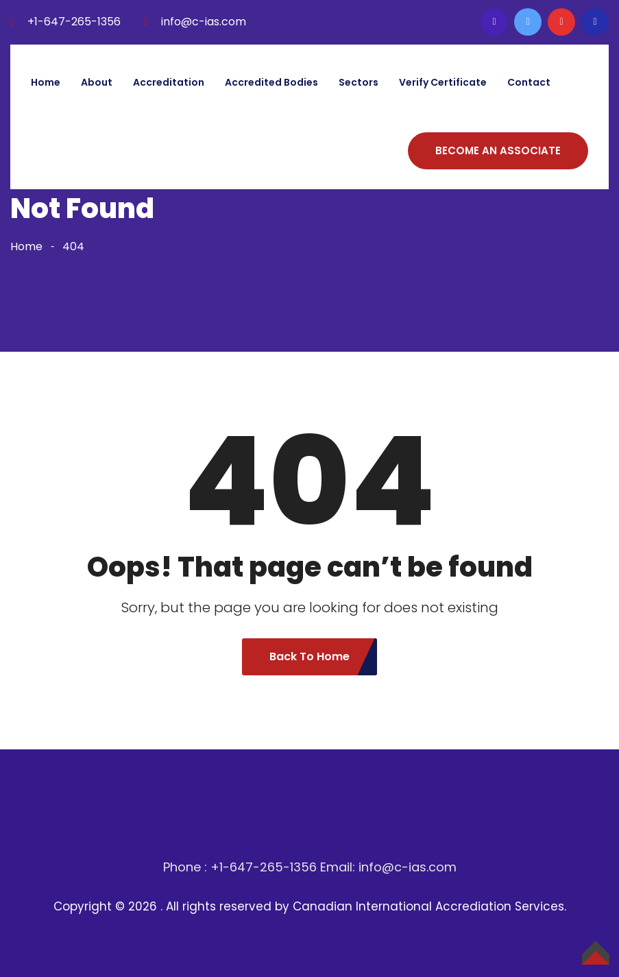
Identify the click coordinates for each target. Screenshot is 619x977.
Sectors (358, 82)
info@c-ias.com (203, 21)
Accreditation (168, 82)
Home (45, 82)
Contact (528, 82)
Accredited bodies (271, 82)
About (96, 82)
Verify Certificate (443, 82)
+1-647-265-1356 (74, 21)
